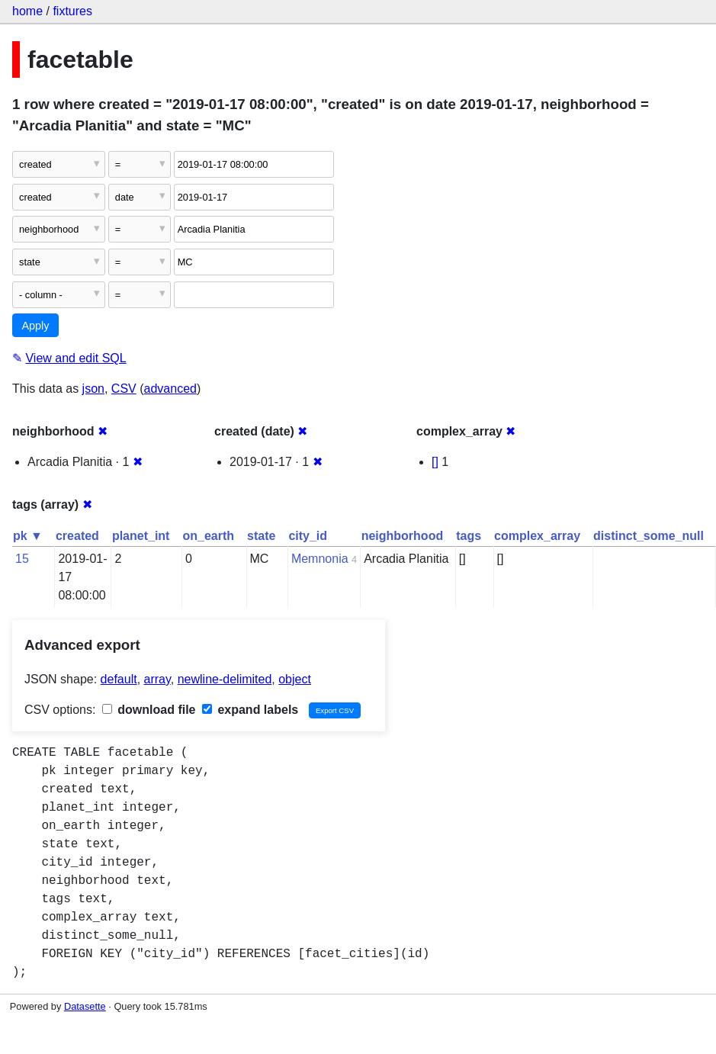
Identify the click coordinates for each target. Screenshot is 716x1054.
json (93, 388)
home (27, 11)
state (261, 535)
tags (468, 535)
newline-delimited (225, 679)
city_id (307, 535)
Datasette (85, 1006)
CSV (123, 388)
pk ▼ (28, 535)
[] (435, 461)
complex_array (537, 535)
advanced (170, 388)
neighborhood (402, 535)
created (77, 535)
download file (149, 709)
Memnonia (319, 558)
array (157, 679)
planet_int (141, 535)
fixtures (72, 11)
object (294, 679)
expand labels (250, 709)
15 (22, 558)
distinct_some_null (648, 535)
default (119, 679)
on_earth (208, 535)
